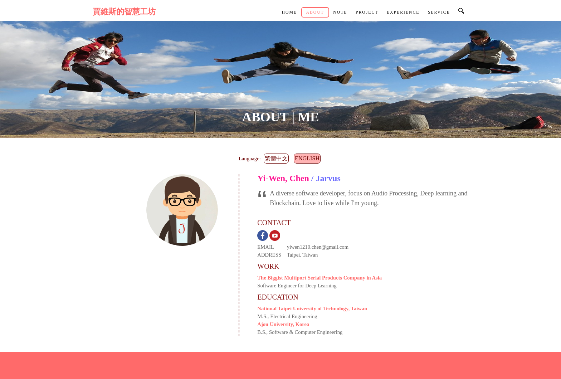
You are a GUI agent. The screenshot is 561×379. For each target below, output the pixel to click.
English (307, 158)
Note (340, 12)
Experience (403, 12)
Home (289, 12)
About (315, 12)
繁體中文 (276, 158)
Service (439, 12)
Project (367, 12)
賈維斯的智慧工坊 (124, 12)
